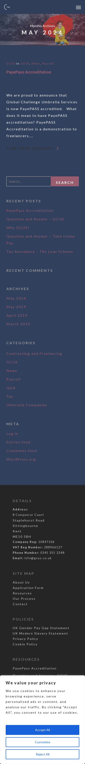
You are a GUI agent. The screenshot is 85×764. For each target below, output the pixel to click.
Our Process (24, 598)
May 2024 (16, 298)
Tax (9, 396)
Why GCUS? (18, 227)
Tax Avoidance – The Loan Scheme (39, 251)
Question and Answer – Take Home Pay (40, 239)
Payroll (48, 63)
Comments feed (21, 450)
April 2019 (16, 315)
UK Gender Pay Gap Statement (41, 628)
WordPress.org (21, 459)
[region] (42, 719)
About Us (21, 582)
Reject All (42, 754)
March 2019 (18, 324)
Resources (22, 593)
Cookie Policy (25, 644)
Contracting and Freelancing (34, 353)
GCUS (10, 63)
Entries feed (18, 442)
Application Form (28, 588)
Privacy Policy (25, 639)
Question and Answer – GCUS (35, 219)
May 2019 (16, 307)
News (36, 63)
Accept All (42, 730)
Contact (20, 604)
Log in (12, 433)
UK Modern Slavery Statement (40, 633)
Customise (42, 742)
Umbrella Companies (26, 405)
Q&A (11, 387)
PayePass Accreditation (28, 72)
